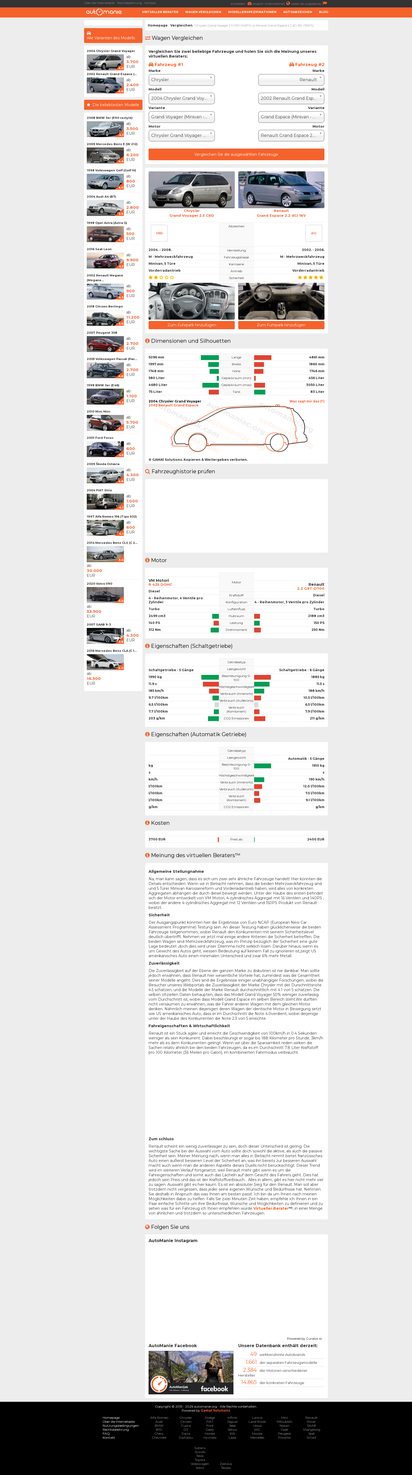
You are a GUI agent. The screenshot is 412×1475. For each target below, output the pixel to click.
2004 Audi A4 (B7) (101, 196)
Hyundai (209, 1437)
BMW (159, 1425)
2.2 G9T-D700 (310, 587)
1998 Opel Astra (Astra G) (107, 223)
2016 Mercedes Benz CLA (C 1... (112, 651)
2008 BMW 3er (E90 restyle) (110, 118)
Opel (284, 1429)
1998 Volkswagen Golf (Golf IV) (111, 170)
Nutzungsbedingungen (121, 1425)
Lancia (257, 1417)
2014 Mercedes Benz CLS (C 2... (112, 543)
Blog (323, 12)
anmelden (242, 3)
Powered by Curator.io (304, 1337)
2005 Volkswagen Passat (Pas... (112, 359)
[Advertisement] (41, 99)
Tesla (199, 1455)
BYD (159, 1429)
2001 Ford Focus (100, 438)
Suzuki (200, 1451)
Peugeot (284, 1433)
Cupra (186, 1425)
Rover (311, 1421)
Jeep (232, 1425)
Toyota (200, 1459)
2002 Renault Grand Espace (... (112, 74)
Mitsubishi (284, 1421)
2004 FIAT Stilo (99, 490)
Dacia (185, 1433)
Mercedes (257, 1437)
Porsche (284, 1437)
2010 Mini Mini (98, 411)
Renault (311, 1417)
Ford (209, 1425)
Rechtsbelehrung (129, 3)
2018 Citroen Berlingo (105, 306)
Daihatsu (186, 1437)
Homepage (158, 25)
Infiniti (232, 1417)
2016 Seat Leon (99, 249)
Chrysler (185, 1417)
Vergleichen (181, 25)
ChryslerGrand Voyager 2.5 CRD (192, 213)
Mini (284, 1417)
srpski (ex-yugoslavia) (309, 3)
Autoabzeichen (297, 12)
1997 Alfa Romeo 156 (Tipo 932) (112, 516)
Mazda (257, 1433)
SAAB (311, 1425)
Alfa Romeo (159, 1417)
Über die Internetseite (99, 3)
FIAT (209, 1421)
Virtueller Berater (160, 12)
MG (257, 1429)
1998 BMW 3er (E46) (103, 385)
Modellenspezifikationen (252, 12)
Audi (159, 1421)
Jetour (232, 1429)
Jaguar (232, 1421)
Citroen (186, 1421)
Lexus (257, 1425)
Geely (210, 1429)
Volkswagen (200, 1463)
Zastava (226, 1463)
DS (186, 1429)
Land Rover (257, 1421)
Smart (311, 1437)
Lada (232, 1437)
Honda (210, 1433)
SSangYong (311, 1429)
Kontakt (150, 3)
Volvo (200, 1467)
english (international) (272, 3)
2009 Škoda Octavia (103, 464)
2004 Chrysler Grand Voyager (111, 51)
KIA (232, 1433)
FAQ (106, 1433)
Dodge (210, 1417)
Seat (311, 1433)
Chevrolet (159, 1437)
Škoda (226, 1467)
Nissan (284, 1425)
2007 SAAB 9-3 (99, 624)
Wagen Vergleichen (203, 12)
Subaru (200, 1447)
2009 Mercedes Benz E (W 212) (112, 144)
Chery (159, 1433)
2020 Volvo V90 (99, 583)
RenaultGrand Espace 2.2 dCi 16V (281, 213)
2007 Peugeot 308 (102, 333)
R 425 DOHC (161, 584)
